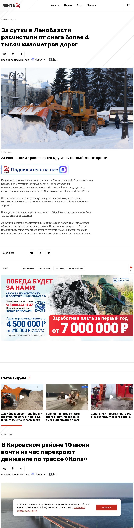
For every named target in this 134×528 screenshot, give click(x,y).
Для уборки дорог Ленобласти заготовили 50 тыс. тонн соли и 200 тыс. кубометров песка (21, 417)
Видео (68, 5)
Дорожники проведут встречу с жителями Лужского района (111, 415)
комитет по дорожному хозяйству (69, 268)
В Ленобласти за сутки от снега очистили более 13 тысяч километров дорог (63, 417)
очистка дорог (44, 268)
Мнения (91, 5)
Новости (55, 5)
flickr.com (7, 152)
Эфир (79, 5)
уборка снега (28, 268)
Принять (106, 507)
